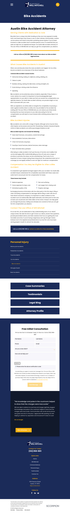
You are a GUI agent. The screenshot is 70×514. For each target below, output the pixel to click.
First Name (18, 340)
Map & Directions (35, 487)
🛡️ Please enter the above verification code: (28, 367)
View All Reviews (23, 431)
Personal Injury (35, 469)
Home (35, 460)
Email (37, 345)
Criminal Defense (35, 466)
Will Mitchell (35, 463)
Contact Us (35, 475)
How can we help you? (21, 355)
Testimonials (35, 472)
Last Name (39, 340)
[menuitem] (35, 246)
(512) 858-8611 (35, 452)
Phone (17, 345)
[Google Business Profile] (38, 494)
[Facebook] (32, 494)
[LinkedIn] (35, 494)
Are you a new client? (21, 350)
